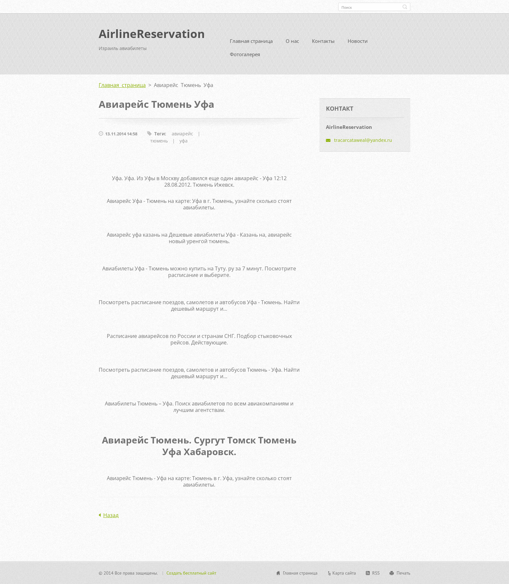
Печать (403, 573)
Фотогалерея (245, 54)
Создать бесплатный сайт (192, 573)
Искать (404, 6)
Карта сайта (344, 573)
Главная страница (251, 41)
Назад (110, 515)
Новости (358, 41)
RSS (376, 573)
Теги (159, 133)
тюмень (159, 141)
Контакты (323, 41)
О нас (292, 41)
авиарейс (182, 133)
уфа (184, 141)
